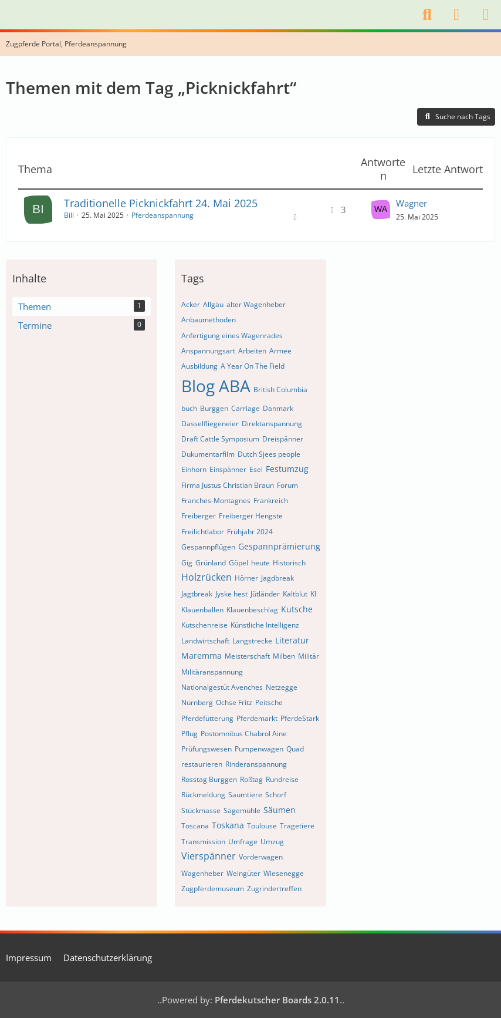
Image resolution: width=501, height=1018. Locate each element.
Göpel (238, 563)
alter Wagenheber (256, 304)
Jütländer (265, 594)
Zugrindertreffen (274, 889)
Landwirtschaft (205, 641)
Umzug (272, 842)
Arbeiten (252, 351)
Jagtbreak (196, 594)
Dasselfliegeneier (210, 424)
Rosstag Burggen (209, 779)
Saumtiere (245, 795)
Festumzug (287, 468)
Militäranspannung (212, 672)
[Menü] (485, 14)
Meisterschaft (247, 656)
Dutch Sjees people (269, 454)
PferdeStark (299, 718)
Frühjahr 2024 (250, 532)
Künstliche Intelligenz (265, 625)
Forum (287, 485)
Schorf (275, 795)
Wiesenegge (283, 873)
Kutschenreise (204, 625)
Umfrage (243, 842)
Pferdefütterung (207, 718)
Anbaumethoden (208, 320)
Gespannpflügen (208, 547)
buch (189, 408)
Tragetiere (297, 826)
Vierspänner (208, 856)
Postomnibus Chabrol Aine (244, 734)
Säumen (279, 809)
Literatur (292, 640)
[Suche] (427, 14)
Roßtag (251, 779)
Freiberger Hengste (251, 516)
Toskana (228, 825)
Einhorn (194, 469)
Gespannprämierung (279, 546)
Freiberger (198, 516)
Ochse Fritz (234, 702)
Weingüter (243, 873)
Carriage (245, 408)
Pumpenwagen (259, 749)
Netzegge (281, 687)
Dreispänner (282, 439)
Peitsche (269, 702)
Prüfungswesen (206, 749)
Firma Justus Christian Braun (227, 485)
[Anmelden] (456, 14)
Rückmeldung (203, 795)
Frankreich (270, 500)
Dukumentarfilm (208, 454)
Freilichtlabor (202, 532)
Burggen (214, 408)
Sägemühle (242, 810)
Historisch (289, 563)
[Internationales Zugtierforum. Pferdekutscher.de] (6, 14)
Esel (256, 469)
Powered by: (251, 1000)
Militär (308, 656)
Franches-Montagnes (215, 500)
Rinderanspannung (256, 764)
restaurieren (201, 764)
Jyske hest (231, 594)
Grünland (210, 563)
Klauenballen (202, 610)
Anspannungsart (208, 351)
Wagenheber (202, 873)
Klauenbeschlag (252, 610)
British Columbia (280, 390)
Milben (284, 656)
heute (260, 563)
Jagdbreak (277, 578)
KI (313, 594)
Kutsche (297, 609)
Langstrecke (252, 641)
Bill (69, 215)
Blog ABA (215, 386)
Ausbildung (199, 366)
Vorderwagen (261, 857)
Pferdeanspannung (162, 215)
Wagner (411, 203)
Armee (280, 351)
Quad (295, 749)
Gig (186, 563)
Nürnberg (197, 702)
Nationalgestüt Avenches (222, 687)
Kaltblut (295, 594)
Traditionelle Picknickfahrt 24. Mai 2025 (161, 203)
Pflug (189, 734)
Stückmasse (201, 810)
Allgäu (213, 304)
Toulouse (262, 826)
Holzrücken (206, 577)
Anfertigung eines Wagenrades (232, 336)
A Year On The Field (253, 366)
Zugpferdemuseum (212, 889)
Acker (190, 304)
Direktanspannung (272, 424)
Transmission (203, 842)
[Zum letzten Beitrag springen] (380, 209)
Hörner (246, 578)
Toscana (195, 826)
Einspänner (227, 469)
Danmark (278, 408)
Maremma (201, 655)
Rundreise (282, 779)
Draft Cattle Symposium (220, 439)
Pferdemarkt (256, 718)
